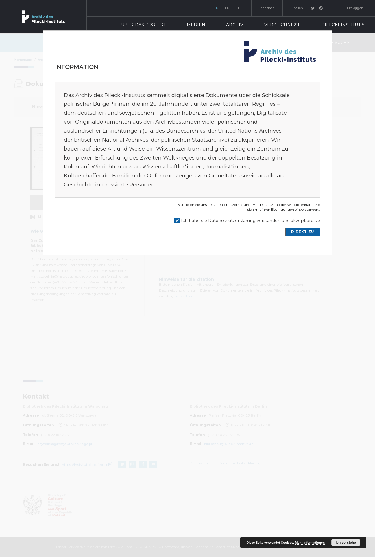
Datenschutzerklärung (232, 204)
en (227, 8)
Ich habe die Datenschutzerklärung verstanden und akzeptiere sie (250, 220)
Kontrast (267, 8)
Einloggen (355, 8)
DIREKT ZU (302, 232)
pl (237, 8)
